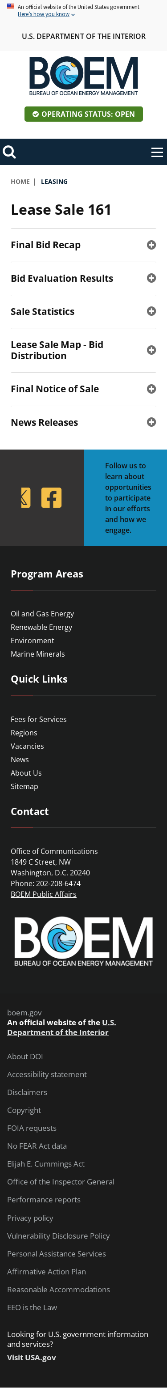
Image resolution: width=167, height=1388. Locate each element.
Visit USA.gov (31, 1358)
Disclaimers (27, 1092)
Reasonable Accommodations (58, 1290)
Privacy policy (30, 1218)
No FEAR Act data (37, 1146)
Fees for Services (39, 719)
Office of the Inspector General (60, 1182)
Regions (24, 733)
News (20, 759)
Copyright (24, 1110)
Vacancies (27, 746)
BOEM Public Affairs (44, 894)
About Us (26, 773)
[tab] (83, 244)
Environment (32, 640)
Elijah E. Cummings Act (46, 1164)
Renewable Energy (41, 627)
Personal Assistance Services (56, 1254)
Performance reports (44, 1200)
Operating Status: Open (88, 114)
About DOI (25, 1056)
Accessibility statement (47, 1074)
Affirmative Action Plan (46, 1272)
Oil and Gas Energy (42, 614)
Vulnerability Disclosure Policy (58, 1236)
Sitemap (24, 786)
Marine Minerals (38, 654)
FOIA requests (32, 1128)
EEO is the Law (32, 1307)
